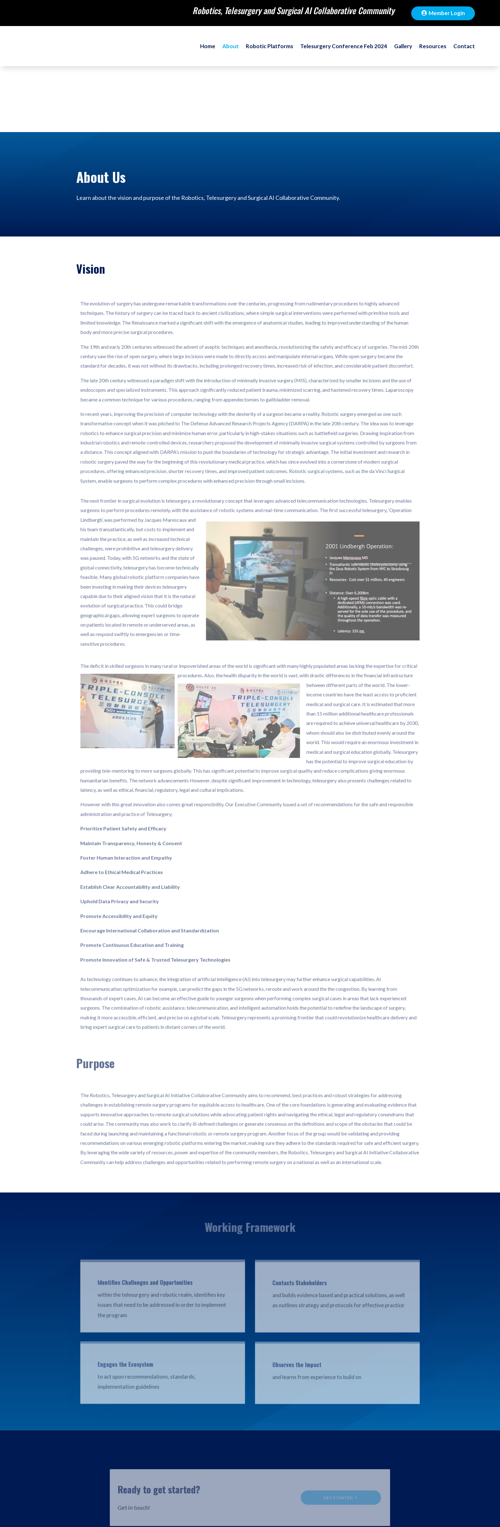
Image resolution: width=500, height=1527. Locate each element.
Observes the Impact (295, 1307)
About (200, 52)
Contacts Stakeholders (298, 1225)
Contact (462, 52)
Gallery (395, 52)
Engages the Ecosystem (130, 1306)
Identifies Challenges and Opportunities (148, 1224)
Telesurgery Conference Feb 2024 (327, 52)
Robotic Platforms (244, 52)
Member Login (447, 13)
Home (175, 52)
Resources (428, 52)
